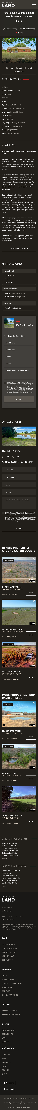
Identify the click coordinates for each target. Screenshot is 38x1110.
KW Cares (6, 1062)
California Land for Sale (10, 853)
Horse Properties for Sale (11, 878)
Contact (6, 991)
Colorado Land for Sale (10, 855)
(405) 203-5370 (12, 130)
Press (4, 975)
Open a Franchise (10, 995)
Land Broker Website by (19, 1107)
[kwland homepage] (8, 899)
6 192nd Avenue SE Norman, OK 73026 (11, 587)
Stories (5, 1070)
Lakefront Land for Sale (10, 883)
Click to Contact (13, 133)
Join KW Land (8, 956)
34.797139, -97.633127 (17, 123)
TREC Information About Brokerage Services (13, 917)
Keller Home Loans (11, 1014)
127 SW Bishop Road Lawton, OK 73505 (12, 629)
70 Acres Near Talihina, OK (9, 773)
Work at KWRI (8, 979)
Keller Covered (9, 1010)
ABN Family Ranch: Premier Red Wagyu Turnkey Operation (12, 671)
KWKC (4, 1066)
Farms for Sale (7, 873)
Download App (9, 1030)
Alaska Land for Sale (9, 846)
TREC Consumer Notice (8, 919)
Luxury (5, 1042)
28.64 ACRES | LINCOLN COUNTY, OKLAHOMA (13, 815)
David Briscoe (17, 126)
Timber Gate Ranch (11, 731)
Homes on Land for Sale (10, 876)
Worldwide (7, 987)
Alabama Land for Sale (10, 843)
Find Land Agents (10, 948)
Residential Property (14, 105)
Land (4, 1038)
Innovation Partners (12, 983)
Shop (4, 1074)
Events (5, 1058)
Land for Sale (8, 944)
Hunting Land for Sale (9, 880)
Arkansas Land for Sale (10, 851)
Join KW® (6, 1054)
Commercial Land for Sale (11, 871)
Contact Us (7, 960)
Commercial (7, 1034)
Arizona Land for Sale (9, 848)
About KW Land (9, 952)
